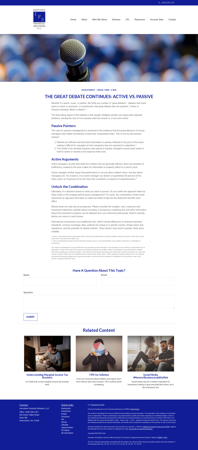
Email (104, 275)
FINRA (159, 437)
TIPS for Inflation (99, 374)
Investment (65, 411)
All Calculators (67, 433)
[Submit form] (31, 317)
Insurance (65, 417)
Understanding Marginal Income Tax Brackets (47, 376)
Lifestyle (64, 425)
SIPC (165, 437)
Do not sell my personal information (140, 429)
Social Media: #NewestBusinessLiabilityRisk (150, 376)
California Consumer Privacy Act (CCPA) (156, 427)
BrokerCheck (135, 409)
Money (64, 422)
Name (27, 275)
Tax (62, 419)
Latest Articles (67, 427)
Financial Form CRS (97, 405)
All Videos (65, 430)
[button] (84, 19)
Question (28, 292)
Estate (64, 414)
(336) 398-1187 (167, 2)
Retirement (65, 408)
